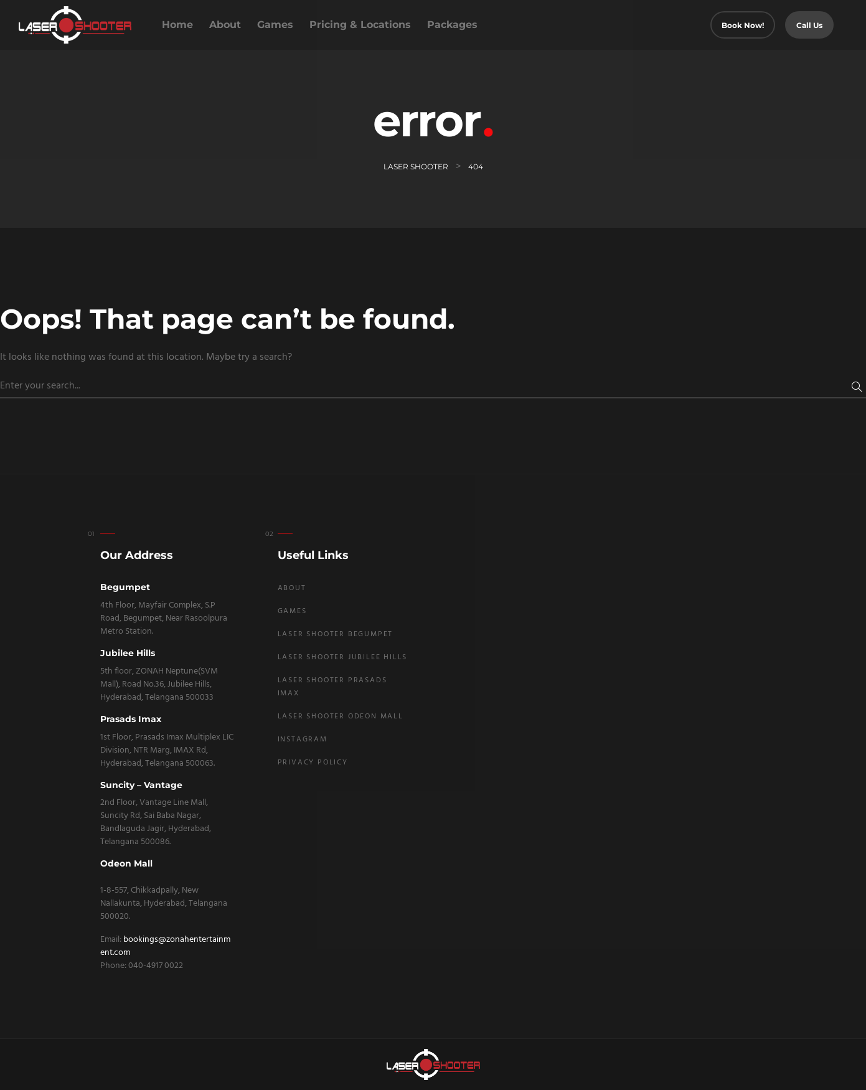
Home (177, 25)
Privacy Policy (313, 762)
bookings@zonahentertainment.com (165, 946)
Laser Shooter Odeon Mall (340, 716)
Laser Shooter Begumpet (335, 634)
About (225, 25)
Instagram (302, 739)
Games (275, 25)
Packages (452, 25)
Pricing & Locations (360, 25)
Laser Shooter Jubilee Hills (343, 657)
